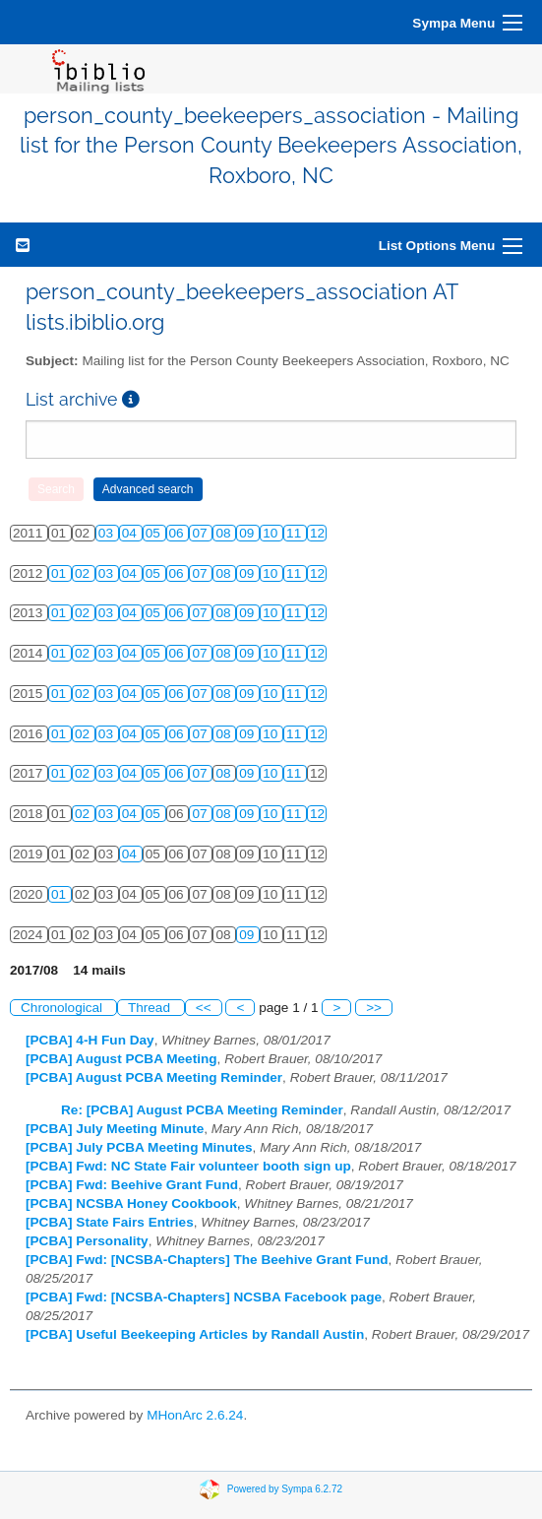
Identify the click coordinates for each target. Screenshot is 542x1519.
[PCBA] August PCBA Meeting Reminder (154, 1077)
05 (155, 533)
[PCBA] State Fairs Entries (110, 1222)
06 (178, 533)
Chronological (63, 1007)
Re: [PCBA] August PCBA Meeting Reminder (202, 1110)
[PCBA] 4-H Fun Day (90, 1040)
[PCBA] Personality (87, 1241)
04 (131, 533)
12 (317, 533)
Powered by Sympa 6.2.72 (284, 1489)
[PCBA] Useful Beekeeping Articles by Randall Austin (195, 1334)
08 (224, 533)
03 (107, 533)
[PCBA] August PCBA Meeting (121, 1058)
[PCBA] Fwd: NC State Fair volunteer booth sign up (188, 1166)
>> (374, 1007)
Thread (151, 1007)
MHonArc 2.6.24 (195, 1415)
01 (60, 573)
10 (272, 533)
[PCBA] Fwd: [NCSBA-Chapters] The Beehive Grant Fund (207, 1259)
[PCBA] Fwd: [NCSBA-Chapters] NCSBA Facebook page (204, 1297)
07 (201, 533)
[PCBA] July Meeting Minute (115, 1128)
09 (248, 533)
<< (203, 1007)
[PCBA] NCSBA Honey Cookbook (131, 1203)
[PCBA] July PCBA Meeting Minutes (139, 1147)
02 (84, 573)
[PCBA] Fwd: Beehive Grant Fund (132, 1184)
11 (295, 533)
